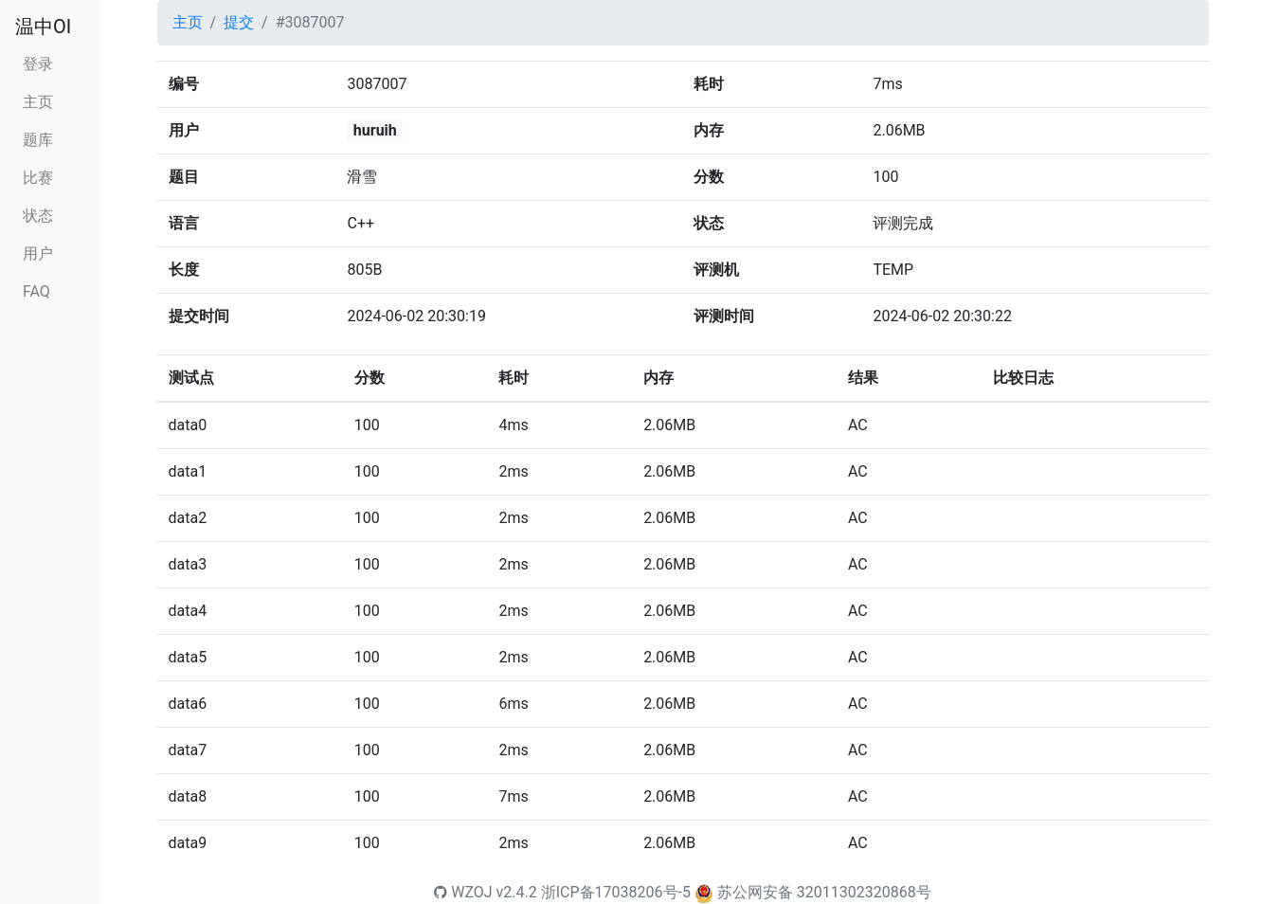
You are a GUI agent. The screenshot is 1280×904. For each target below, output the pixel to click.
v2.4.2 (516, 892)
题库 (38, 140)
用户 (38, 253)
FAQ (36, 291)
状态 (38, 216)
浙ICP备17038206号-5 (616, 892)
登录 (38, 64)
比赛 (38, 178)
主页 (38, 102)
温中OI (43, 26)
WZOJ (463, 892)
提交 (239, 22)
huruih (375, 130)
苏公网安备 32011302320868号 (824, 892)
